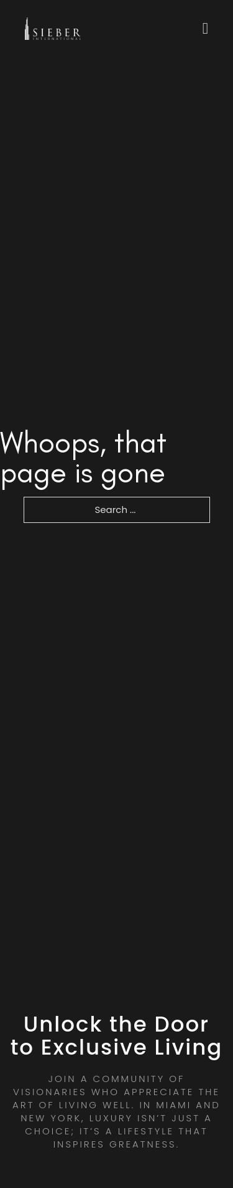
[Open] (205, 28)
